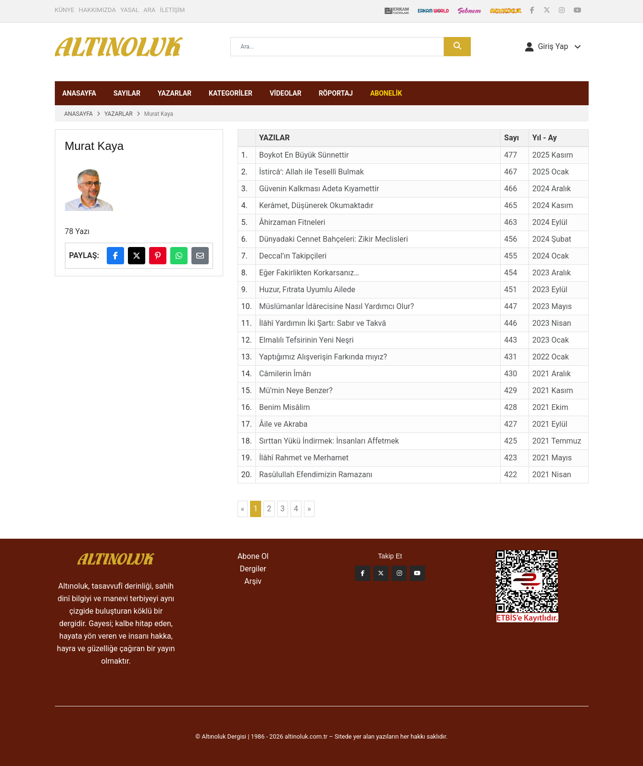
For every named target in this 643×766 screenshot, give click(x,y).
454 (510, 272)
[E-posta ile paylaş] (200, 255)
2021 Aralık (551, 373)
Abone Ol (253, 556)
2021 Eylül (549, 424)
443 (510, 340)
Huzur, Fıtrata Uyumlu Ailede (307, 289)
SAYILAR (126, 93)
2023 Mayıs (552, 306)
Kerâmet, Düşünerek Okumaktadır (316, 205)
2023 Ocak (550, 340)
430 (510, 373)
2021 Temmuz (556, 440)
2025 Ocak (550, 171)
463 (510, 222)
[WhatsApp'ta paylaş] (179, 255)
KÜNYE (65, 9)
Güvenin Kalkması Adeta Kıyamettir (319, 188)
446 (510, 323)
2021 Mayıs (552, 457)
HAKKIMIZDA (97, 9)
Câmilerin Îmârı (285, 373)
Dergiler (253, 568)
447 (510, 306)
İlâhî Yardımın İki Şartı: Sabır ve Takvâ (322, 323)
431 (510, 356)
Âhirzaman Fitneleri (292, 222)
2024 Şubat (551, 239)
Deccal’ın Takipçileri (293, 255)
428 (510, 407)
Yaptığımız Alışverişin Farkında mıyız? (323, 356)
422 (510, 474)
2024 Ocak (550, 255)
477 (510, 155)
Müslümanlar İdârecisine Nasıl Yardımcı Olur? (336, 306)
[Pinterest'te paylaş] (157, 255)
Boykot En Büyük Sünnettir (304, 155)
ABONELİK (386, 93)
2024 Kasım (552, 205)
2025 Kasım (552, 155)
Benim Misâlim (284, 407)
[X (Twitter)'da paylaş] (136, 255)
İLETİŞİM (172, 9)
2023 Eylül (549, 289)
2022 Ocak (550, 356)
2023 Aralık (551, 272)
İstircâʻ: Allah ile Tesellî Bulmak (311, 171)
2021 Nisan (551, 474)
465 (510, 205)
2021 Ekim (550, 407)
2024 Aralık (551, 188)
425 (510, 440)
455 (510, 255)
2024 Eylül (549, 222)
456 (510, 239)
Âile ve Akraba (283, 424)
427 (510, 424)
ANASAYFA (79, 93)
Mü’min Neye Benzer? (296, 390)
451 (510, 289)
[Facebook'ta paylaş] (115, 255)
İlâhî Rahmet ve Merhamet (304, 457)
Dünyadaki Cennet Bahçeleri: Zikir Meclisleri (333, 239)
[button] (552, 46)
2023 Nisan (551, 323)
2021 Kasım (552, 390)
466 (510, 188)
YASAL (129, 9)
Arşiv (253, 581)
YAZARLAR (174, 93)
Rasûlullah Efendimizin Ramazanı (315, 474)
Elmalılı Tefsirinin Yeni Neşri (306, 340)
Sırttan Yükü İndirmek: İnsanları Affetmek (329, 440)
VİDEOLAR (286, 93)
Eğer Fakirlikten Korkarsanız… (309, 272)
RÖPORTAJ (336, 93)
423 (510, 457)
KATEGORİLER (230, 93)
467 (510, 171)
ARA (149, 9)
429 (510, 390)
